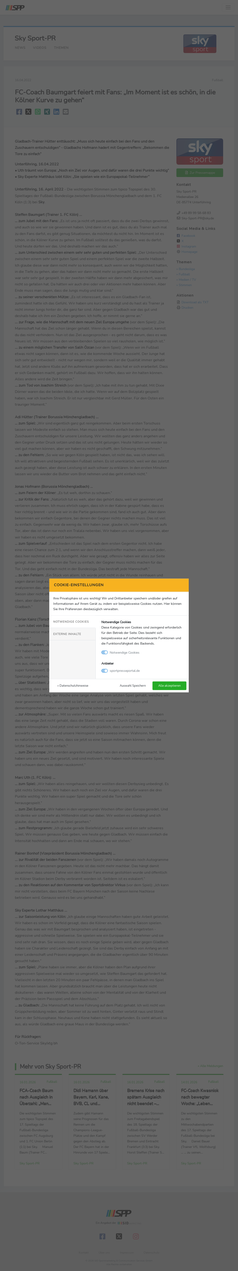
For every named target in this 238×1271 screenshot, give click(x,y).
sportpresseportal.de (125, 670)
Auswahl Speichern (133, 686)
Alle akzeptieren (169, 686)
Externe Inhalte (67, 634)
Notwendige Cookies (71, 621)
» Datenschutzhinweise (72, 686)
